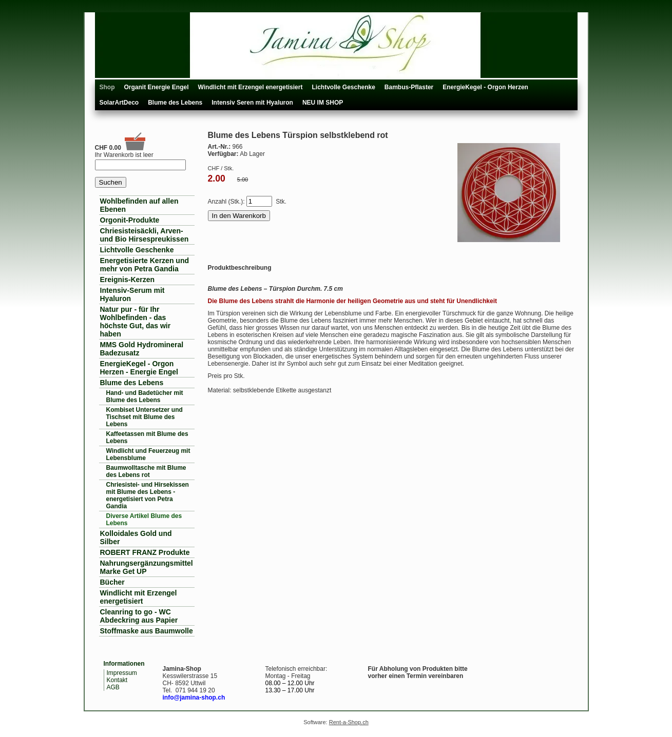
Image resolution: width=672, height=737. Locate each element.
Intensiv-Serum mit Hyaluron (132, 294)
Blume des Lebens (175, 102)
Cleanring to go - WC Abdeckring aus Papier (139, 616)
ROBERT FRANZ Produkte (145, 552)
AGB (113, 687)
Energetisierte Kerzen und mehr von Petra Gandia (144, 264)
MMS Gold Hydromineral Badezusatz (142, 349)
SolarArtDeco (119, 102)
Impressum (122, 672)
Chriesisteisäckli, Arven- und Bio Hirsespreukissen (144, 235)
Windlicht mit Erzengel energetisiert (250, 87)
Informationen (124, 663)
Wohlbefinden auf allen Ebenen (139, 205)
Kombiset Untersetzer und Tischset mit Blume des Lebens (144, 417)
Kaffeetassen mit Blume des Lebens (147, 437)
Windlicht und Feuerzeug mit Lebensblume (148, 454)
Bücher (112, 582)
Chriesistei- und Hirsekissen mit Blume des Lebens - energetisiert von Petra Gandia (147, 495)
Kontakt (117, 680)
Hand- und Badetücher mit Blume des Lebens (144, 396)
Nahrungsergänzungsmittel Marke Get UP (146, 567)
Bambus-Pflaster (409, 87)
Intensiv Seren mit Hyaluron (252, 102)
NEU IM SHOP (322, 102)
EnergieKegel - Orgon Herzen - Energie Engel (139, 368)
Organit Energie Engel (156, 87)
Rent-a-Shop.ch (349, 722)
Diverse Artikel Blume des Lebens (144, 519)
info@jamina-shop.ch (194, 697)
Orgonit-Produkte (130, 220)
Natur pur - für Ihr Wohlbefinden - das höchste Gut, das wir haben (135, 321)
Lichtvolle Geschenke (343, 87)
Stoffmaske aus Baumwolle (146, 631)
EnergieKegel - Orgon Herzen (485, 87)
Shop (107, 87)
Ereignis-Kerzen (127, 279)
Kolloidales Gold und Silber (136, 537)
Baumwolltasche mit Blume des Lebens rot (146, 471)
